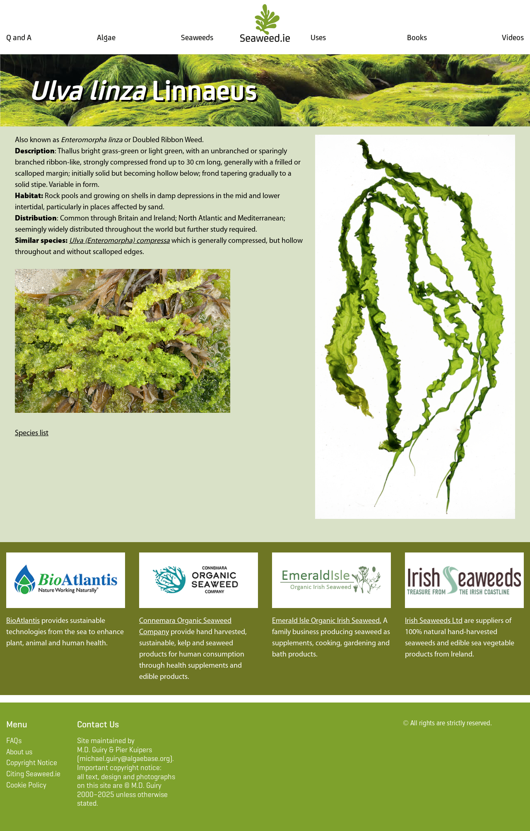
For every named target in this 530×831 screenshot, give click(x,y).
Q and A (18, 37)
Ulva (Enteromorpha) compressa (119, 241)
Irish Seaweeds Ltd (434, 621)
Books (417, 37)
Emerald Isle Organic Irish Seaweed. (326, 621)
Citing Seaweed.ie (33, 773)
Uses (318, 37)
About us (19, 751)
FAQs (14, 740)
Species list (31, 433)
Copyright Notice (31, 762)
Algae (106, 37)
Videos (513, 37)
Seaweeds (197, 37)
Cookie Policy (26, 785)
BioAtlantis (23, 621)
